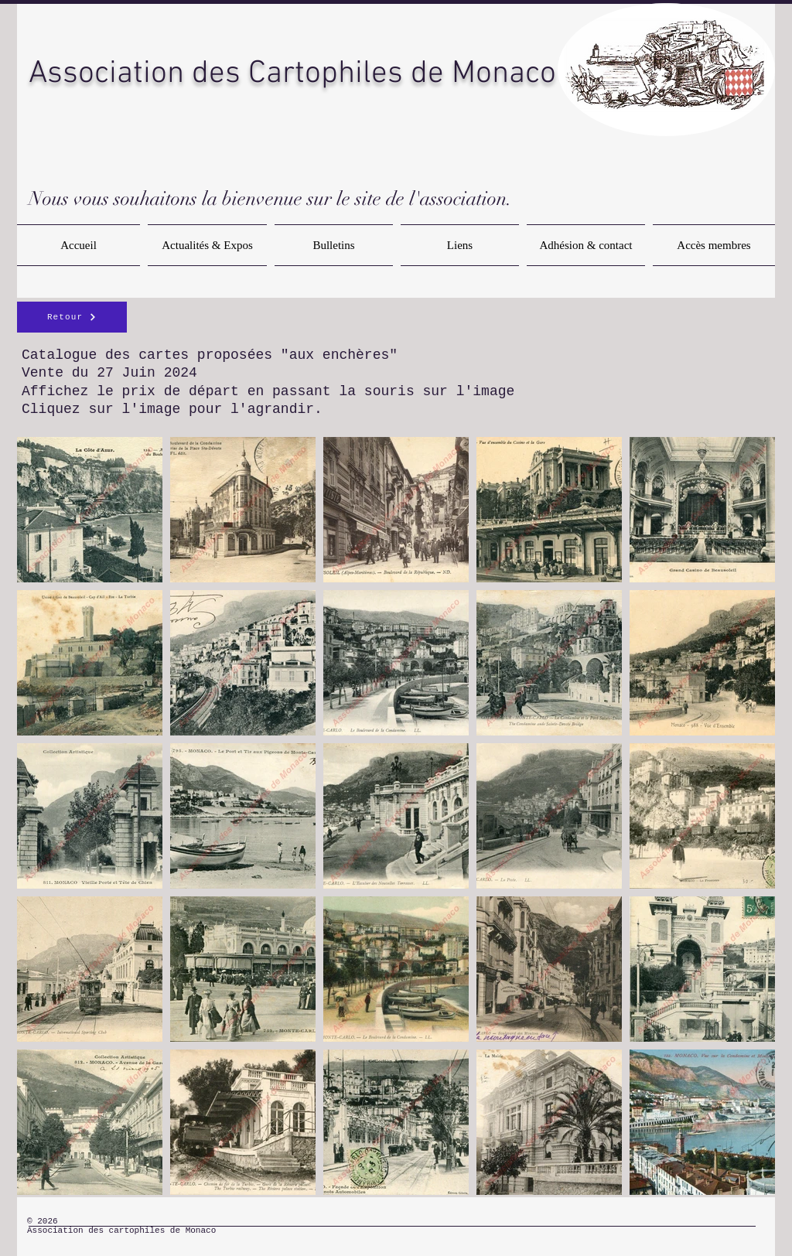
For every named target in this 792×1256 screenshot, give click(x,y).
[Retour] (72, 317)
